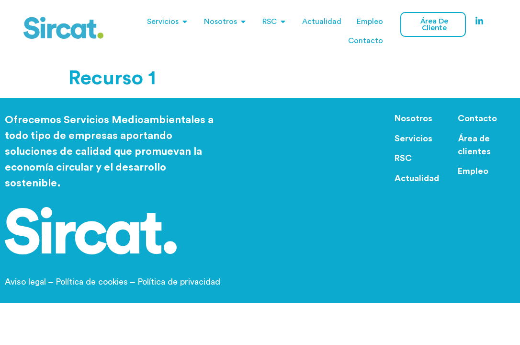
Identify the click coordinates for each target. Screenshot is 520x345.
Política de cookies (92, 281)
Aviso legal (30, 281)
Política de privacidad (178, 281)
